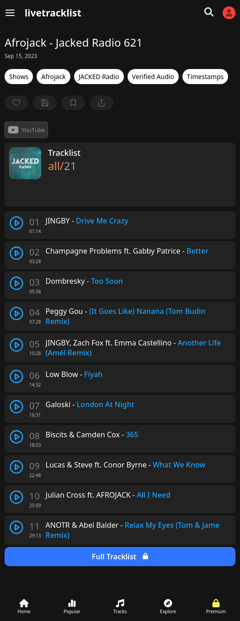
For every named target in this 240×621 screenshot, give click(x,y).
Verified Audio (153, 76)
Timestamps (205, 76)
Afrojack (53, 76)
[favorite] (16, 103)
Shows (18, 76)
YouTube (26, 129)
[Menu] (10, 13)
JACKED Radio (99, 76)
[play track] (16, 223)
